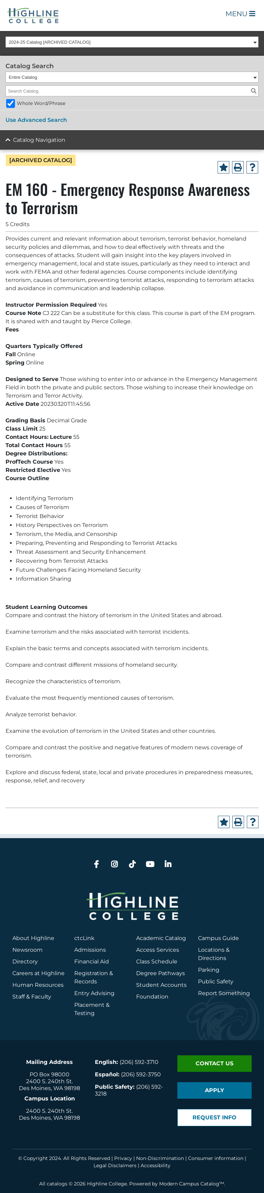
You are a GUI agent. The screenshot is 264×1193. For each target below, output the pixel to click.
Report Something (224, 993)
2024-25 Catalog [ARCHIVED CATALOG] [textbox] (50, 42)
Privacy (123, 1158)
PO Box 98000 (49, 1074)
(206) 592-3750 (141, 1074)
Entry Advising (94, 993)
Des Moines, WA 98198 (49, 1088)
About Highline (33, 938)
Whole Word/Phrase (41, 103)
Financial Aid (91, 961)
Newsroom (27, 950)
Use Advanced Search (36, 120)
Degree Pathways (160, 973)
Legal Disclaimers (115, 1165)
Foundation (152, 996)
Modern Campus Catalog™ (191, 1184)
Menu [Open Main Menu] (240, 14)
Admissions (90, 950)
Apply (214, 1090)
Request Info (214, 1117)
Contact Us (214, 1063)
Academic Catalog (161, 938)
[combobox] (132, 41)
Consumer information (215, 1158)
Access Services (157, 950)
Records (85, 981)
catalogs (57, 1184)
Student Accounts (161, 985)
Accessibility (155, 1165)
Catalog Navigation (39, 140)
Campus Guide (218, 938)
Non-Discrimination (160, 1158)
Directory (25, 961)
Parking (208, 970)
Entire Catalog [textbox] (23, 77)
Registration (91, 973)
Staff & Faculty (31, 996)
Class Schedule (156, 961)
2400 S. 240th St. (49, 1081)
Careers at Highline (38, 973)
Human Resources (38, 985)
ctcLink (84, 938)
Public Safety (215, 981)
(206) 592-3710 (139, 1062)
